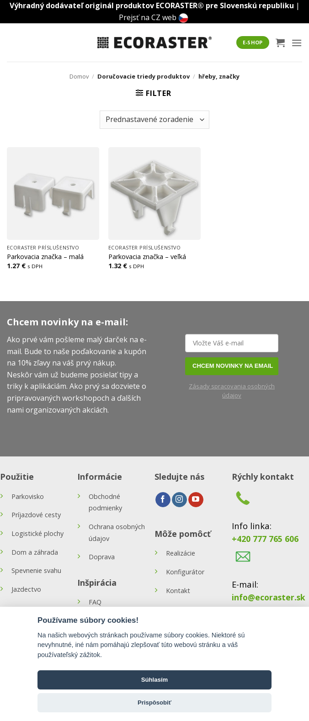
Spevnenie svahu (36, 570)
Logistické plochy (37, 533)
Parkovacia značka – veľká (147, 257)
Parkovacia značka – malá (45, 257)
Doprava (102, 556)
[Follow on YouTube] (195, 500)
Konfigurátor (185, 571)
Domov (79, 76)
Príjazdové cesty (36, 514)
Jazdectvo (26, 589)
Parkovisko (27, 496)
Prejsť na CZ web (147, 17)
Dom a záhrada (34, 552)
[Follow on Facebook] (162, 500)
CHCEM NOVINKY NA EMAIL (232, 365)
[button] (280, 42)
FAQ (95, 602)
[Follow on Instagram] (179, 500)
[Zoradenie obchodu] (154, 120)
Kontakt (178, 590)
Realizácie (180, 553)
